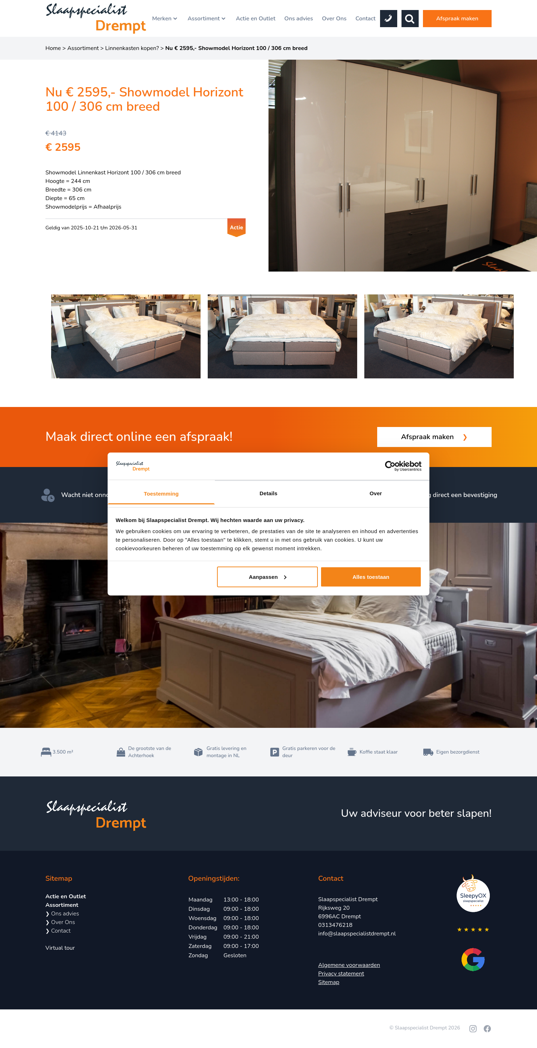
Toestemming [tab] (161, 494)
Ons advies (298, 19)
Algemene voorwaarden (349, 965)
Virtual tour (60, 948)
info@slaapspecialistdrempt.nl (357, 934)
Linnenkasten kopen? (132, 48)
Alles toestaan (371, 576)
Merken (165, 19)
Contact (365, 19)
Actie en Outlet (256, 19)
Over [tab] (376, 493)
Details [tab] (268, 493)
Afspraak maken (457, 19)
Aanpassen (267, 576)
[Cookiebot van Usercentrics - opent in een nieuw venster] (390, 466)
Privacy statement (341, 974)
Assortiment (207, 19)
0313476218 (335, 925)
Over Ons (334, 19)
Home (53, 48)
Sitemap (328, 982)
